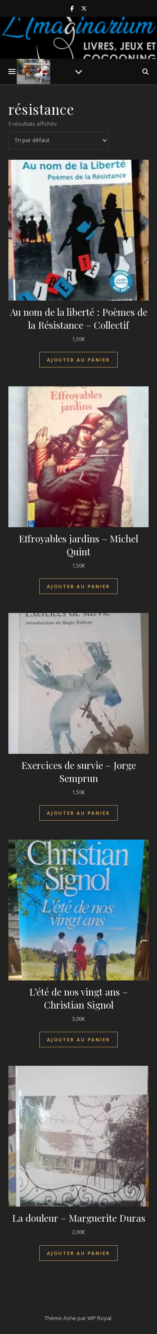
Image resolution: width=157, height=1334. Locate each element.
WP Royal (99, 1318)
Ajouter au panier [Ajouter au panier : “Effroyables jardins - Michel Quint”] (78, 586)
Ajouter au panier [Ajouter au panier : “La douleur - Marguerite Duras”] (78, 1253)
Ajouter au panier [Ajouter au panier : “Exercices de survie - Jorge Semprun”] (78, 813)
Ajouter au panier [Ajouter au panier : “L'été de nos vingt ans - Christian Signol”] (78, 1039)
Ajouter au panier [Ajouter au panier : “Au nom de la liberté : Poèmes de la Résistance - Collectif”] (78, 360)
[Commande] (58, 140)
